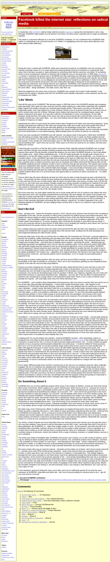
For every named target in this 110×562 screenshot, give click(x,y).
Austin (4, 432)
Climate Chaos (6, 61)
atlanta (4, 430)
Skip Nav (4, 2)
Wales (4, 130)
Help (59, 2)
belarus (4, 249)
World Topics (5, 44)
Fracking (4, 71)
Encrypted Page (6, 169)
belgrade (4, 253)
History (4, 81)
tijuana (4, 380)
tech (3, 559)
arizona (4, 424)
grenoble (4, 273)
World (79, 28)
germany (4, 271)
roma (3, 322)
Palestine (5, 93)
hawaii (4, 450)
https (23, 514)
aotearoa (4, 392)
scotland (4, 330)
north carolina (6, 481)
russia (4, 326)
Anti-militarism (6, 55)
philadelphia (5, 489)
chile (3, 356)
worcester (5, 529)
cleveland (5, 442)
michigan (4, 466)
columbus (5, 446)
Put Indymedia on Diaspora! (32, 518)
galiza (3, 269)
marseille (4, 299)
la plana (4, 283)
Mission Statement (38, 2)
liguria (4, 287)
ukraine (4, 340)
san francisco (6, 505)
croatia (4, 261)
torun (3, 336)
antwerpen (5, 239)
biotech (4, 547)
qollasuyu (5, 374)
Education (5, 67)
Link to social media (29, 512)
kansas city (5, 456)
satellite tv (5, 227)
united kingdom (6, 342)
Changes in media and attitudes (34, 510)
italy (3, 281)
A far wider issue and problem (33, 499)
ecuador (4, 366)
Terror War (5, 105)
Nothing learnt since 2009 (31, 501)
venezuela (5, 386)
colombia (4, 364)
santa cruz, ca (6, 513)
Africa (3, 233)
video (3, 229)
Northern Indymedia (8, 142)
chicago (4, 440)
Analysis (4, 49)
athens (4, 243)
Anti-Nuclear (6, 53)
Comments (24, 486)
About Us (48, 2)
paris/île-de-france (7, 311)
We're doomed (27, 504)
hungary (4, 275)
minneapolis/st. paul (8, 470)
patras (4, 313)
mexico (4, 368)
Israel (3, 539)
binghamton (5, 434)
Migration (5, 87)
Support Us (72, 2)
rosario (4, 376)
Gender (4, 75)
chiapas (4, 354)
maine (4, 462)
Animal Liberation (7, 51)
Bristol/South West (7, 138)
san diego (5, 503)
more (24, 520)
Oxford (4, 124)
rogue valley (5, 499)
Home (10, 2)
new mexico (5, 477)
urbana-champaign (8, 523)
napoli (4, 303)
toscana (4, 338)
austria (4, 245)
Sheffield (4, 126)
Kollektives (5, 113)
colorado (4, 444)
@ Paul (24, 506)
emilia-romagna (7, 265)
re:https (24, 516)
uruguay (4, 382)
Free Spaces (6, 73)
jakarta (4, 400)
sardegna (5, 328)
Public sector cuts (7, 97)
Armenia (4, 535)
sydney (4, 410)
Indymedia (55, 28)
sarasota (4, 515)
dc (2, 448)
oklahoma (5, 487)
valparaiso (5, 384)
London (4, 122)
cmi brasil (5, 360)
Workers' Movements (8, 107)
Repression (5, 99)
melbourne (5, 404)
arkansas (5, 426)
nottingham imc (6, 310)
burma (4, 396)
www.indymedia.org (8, 217)
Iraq (3, 85)
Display (20, 491)
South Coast (6, 128)
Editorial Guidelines (25, 2)
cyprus (4, 263)
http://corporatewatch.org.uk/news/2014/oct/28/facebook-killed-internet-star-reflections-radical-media (68, 480)
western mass (6, 527)
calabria (4, 259)
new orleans (5, 479)
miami (4, 464)
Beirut (3, 537)
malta (3, 297)
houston (4, 452)
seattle (4, 517)
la (2, 458)
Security (65, 2)
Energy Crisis (6, 69)
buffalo (4, 438)
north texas (5, 483)
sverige (4, 332)
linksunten (5, 291)
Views (24, 497)
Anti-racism (5, 57)
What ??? (25, 508)
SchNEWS (36, 32)
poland (4, 317)
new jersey (5, 475)
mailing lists (5, 555)
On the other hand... (29, 495)
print (3, 223)
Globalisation (6, 77)
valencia (4, 344)
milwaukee (5, 469)
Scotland (4, 144)
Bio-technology (6, 59)
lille (3, 289)
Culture (4, 63)
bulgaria (4, 257)
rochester (5, 497)
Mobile (16, 2)
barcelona (5, 247)
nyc (3, 485)
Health (4, 79)
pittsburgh (5, 491)
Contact (54, 2)
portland (4, 493)
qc (2, 408)
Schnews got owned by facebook (34, 522)
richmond (5, 495)
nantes (4, 301)
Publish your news (8, 24)
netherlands (5, 305)
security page (6, 208)
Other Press (64, 28)
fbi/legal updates (7, 553)
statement (70, 32)
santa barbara (6, 511)
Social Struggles (7, 101)
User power (26, 503)
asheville (4, 428)
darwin (4, 398)
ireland (4, 277)
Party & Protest (77, 340)
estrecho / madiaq (7, 267)
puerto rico (5, 372)
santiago (4, 378)
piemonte (5, 316)
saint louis (5, 501)
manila (4, 402)
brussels (4, 255)
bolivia (4, 352)
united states (6, 521)
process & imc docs (8, 557)
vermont (4, 525)
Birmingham (5, 116)
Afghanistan (5, 47)
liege (3, 285)
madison (4, 460)
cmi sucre (5, 362)
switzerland (5, 334)
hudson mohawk (7, 454)
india (3, 416)
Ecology (4, 65)
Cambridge (5, 118)
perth (3, 406)
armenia (4, 241)
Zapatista (5, 109)
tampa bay (5, 519)
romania (4, 324)
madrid (4, 295)
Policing (4, 95)
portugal (4, 320)
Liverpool (5, 120)
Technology (72, 28)
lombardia (5, 293)
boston (4, 436)
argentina (5, 350)
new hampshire (6, 473)
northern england (7, 307)
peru (3, 370)
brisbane (4, 394)
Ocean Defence (7, 89)
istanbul (4, 279)
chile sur (4, 358)
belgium (4, 251)
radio (3, 225)
